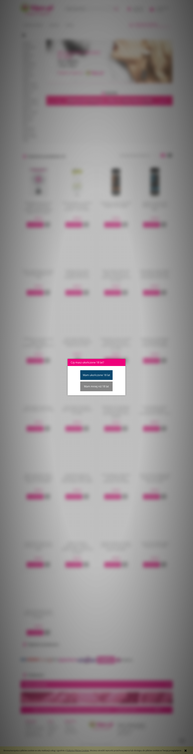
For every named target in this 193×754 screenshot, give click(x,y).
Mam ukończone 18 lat (96, 375)
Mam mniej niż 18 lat (96, 386)
